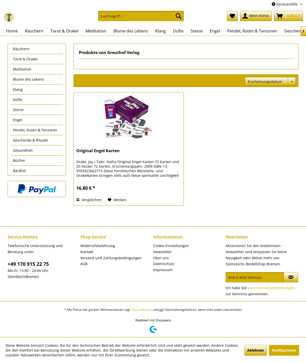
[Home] (12, 31)
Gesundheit (23, 150)
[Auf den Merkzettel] (117, 200)
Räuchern (21, 48)
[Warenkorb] (288, 16)
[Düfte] (178, 31)
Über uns (161, 257)
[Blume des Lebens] (131, 31)
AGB (83, 263)
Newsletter (162, 251)
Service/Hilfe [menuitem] (285, 4)
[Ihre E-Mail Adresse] (255, 277)
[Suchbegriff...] (141, 16)
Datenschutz (163, 263)
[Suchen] (178, 16)
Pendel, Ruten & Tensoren (35, 130)
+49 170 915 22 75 (28, 264)
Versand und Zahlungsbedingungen (111, 257)
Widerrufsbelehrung (97, 245)
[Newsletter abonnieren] (291, 277)
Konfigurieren (284, 350)
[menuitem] (141, 18)
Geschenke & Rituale (30, 140)
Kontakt (86, 251)
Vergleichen (89, 199)
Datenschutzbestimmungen (271, 287)
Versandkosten (141, 309)
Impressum (162, 269)
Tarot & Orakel (25, 59)
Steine (18, 109)
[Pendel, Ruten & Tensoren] (252, 31)
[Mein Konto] (256, 16)
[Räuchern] (34, 31)
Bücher (19, 160)
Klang (18, 89)
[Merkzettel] (232, 16)
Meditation (22, 69)
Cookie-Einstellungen (171, 245)
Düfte (17, 99)
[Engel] (215, 31)
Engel (17, 119)
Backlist (19, 170)
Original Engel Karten (98, 150)
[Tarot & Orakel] (64, 31)
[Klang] (160, 31)
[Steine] (196, 31)
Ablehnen (255, 350)
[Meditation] (96, 31)
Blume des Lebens (28, 79)
